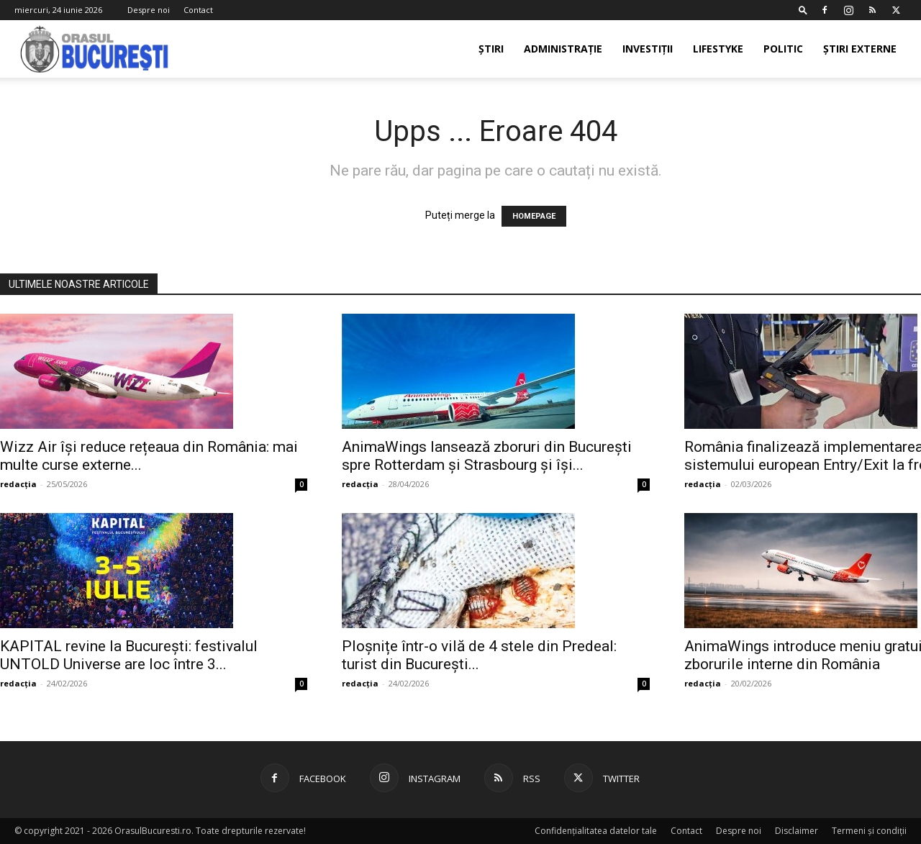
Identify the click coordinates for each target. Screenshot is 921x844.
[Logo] (95, 49)
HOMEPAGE (533, 216)
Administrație (563, 48)
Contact (198, 9)
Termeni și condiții (869, 831)
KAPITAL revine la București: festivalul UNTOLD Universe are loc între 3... (129, 655)
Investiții (647, 48)
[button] (803, 9)
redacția (18, 483)
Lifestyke (718, 48)
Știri (491, 48)
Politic (783, 48)
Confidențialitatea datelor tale (596, 831)
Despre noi (148, 9)
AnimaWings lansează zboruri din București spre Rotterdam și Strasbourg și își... (487, 455)
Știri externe (860, 48)
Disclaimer (796, 831)
